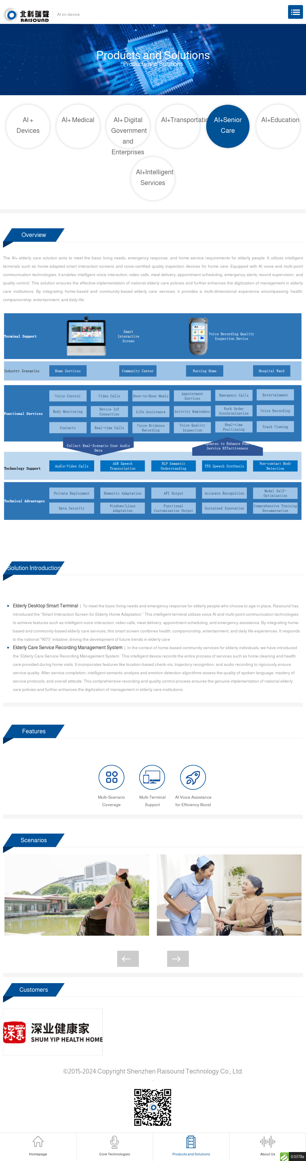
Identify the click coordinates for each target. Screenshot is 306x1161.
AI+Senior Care (228, 125)
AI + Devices (28, 125)
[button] (128, 959)
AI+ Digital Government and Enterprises (129, 136)
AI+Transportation (180, 120)
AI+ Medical (78, 120)
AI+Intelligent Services (155, 177)
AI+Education (280, 120)
